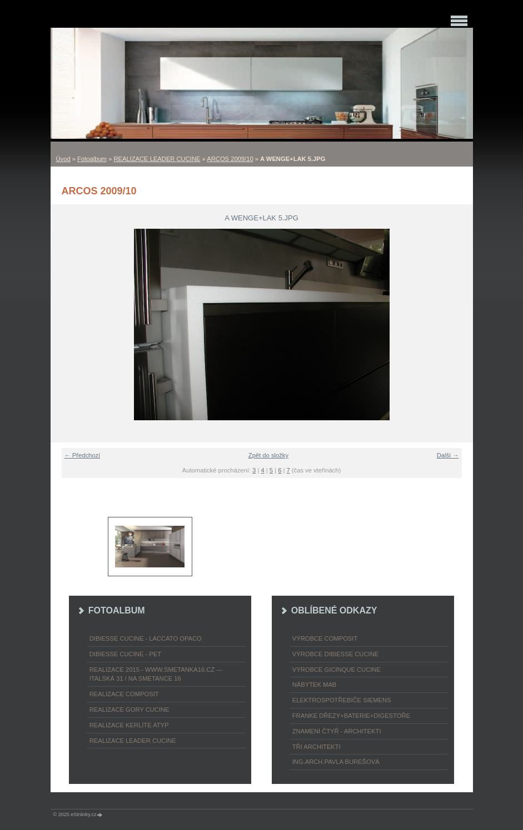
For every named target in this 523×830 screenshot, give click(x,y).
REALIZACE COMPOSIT (124, 694)
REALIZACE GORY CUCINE (129, 709)
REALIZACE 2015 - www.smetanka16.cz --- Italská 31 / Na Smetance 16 (156, 674)
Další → (448, 455)
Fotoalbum (92, 158)
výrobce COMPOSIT (325, 638)
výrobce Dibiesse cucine (335, 654)
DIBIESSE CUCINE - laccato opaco (145, 638)
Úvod (63, 158)
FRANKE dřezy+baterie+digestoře (351, 715)
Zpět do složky (268, 455)
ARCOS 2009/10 (230, 158)
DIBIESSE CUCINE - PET (125, 654)
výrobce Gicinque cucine (336, 669)
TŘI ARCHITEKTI (316, 746)
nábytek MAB (314, 684)
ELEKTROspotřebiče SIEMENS (341, 700)
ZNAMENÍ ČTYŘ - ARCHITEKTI (336, 731)
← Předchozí (82, 455)
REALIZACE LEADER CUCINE (156, 158)
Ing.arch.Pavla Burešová (336, 761)
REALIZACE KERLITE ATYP (129, 725)
